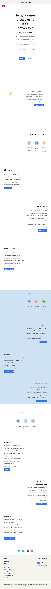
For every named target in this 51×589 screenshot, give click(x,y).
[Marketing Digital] (9, 371)
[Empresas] (7, 469)
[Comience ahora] (22, 58)
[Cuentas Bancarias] (41, 504)
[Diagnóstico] (8, 188)
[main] (25, 33)
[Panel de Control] (9, 269)
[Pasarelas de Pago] (9, 538)
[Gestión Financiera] (41, 401)
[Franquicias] (43, 342)
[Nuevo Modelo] (42, 230)
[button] (49, 6)
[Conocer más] (29, 58)
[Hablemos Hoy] (38, 105)
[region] (25, 2)
